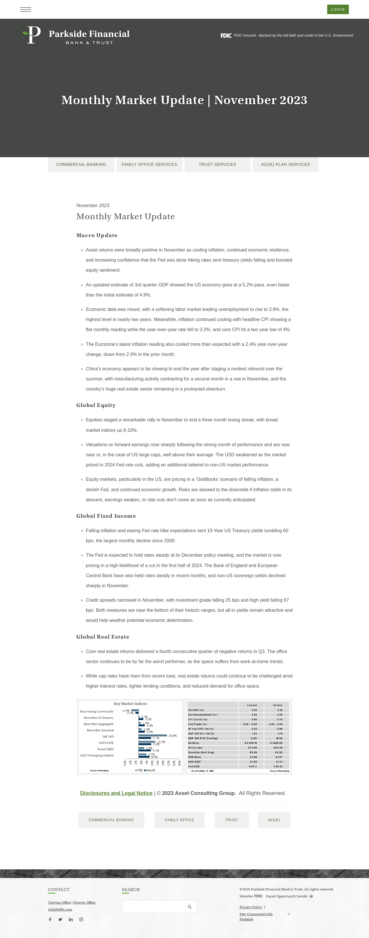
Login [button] (338, 9)
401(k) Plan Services (285, 164)
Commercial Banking (81, 164)
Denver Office (84, 902)
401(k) (274, 820)
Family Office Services (149, 164)
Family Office (179, 820)
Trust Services (217, 164)
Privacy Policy (252, 907)
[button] (25, 9)
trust (231, 820)
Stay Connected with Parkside (265, 917)
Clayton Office (59, 902)
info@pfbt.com (60, 909)
